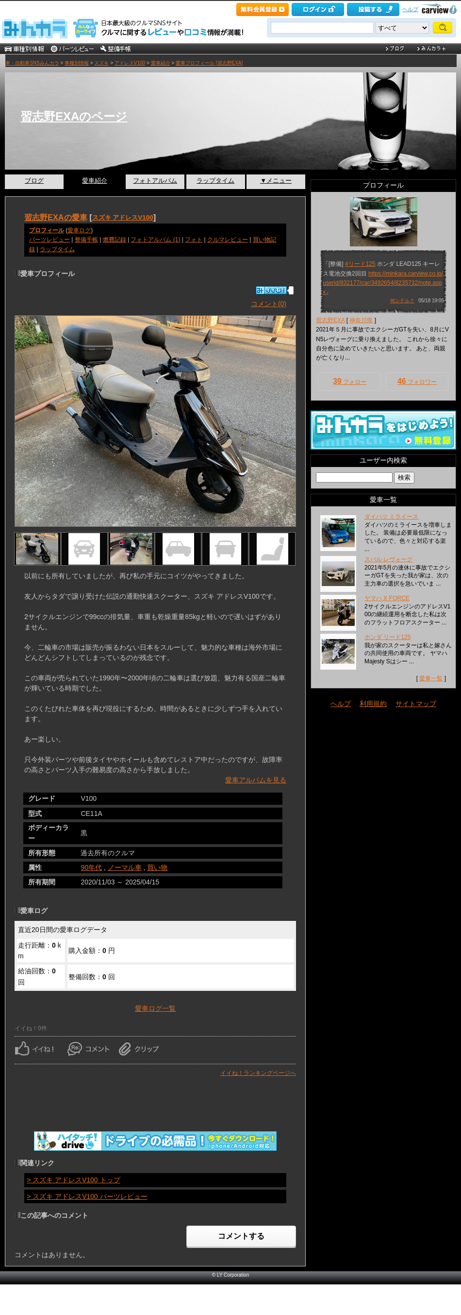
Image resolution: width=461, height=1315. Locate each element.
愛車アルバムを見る (255, 780)
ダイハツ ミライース (391, 516)
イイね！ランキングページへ (258, 1073)
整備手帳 (86, 239)
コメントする (241, 1236)
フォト (193, 239)
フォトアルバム (155, 180)
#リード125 (360, 263)
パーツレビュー (49, 239)
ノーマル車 (125, 867)
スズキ (101, 63)
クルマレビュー (227, 239)
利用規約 (373, 704)
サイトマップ (415, 704)
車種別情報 (77, 63)
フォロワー (417, 381)
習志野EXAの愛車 (55, 217)
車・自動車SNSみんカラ (32, 63)
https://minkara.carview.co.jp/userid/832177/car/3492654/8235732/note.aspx (383, 282)
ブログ (34, 180)
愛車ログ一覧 (155, 1008)
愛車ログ (79, 230)
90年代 (91, 867)
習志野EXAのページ (73, 116)
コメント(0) (268, 304)
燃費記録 (114, 239)
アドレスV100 (130, 63)
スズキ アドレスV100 (122, 217)
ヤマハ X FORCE (387, 598)
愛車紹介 (160, 63)
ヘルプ (410, 9)
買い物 (157, 867)
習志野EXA (330, 320)
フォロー (349, 381)
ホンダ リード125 (387, 637)
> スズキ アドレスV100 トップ (73, 1180)
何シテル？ (402, 300)
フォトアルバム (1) (155, 239)
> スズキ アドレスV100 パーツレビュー (87, 1196)
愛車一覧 (431, 678)
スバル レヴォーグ (388, 559)
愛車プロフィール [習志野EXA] (209, 63)
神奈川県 (361, 320)
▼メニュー (276, 180)
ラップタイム (215, 180)
